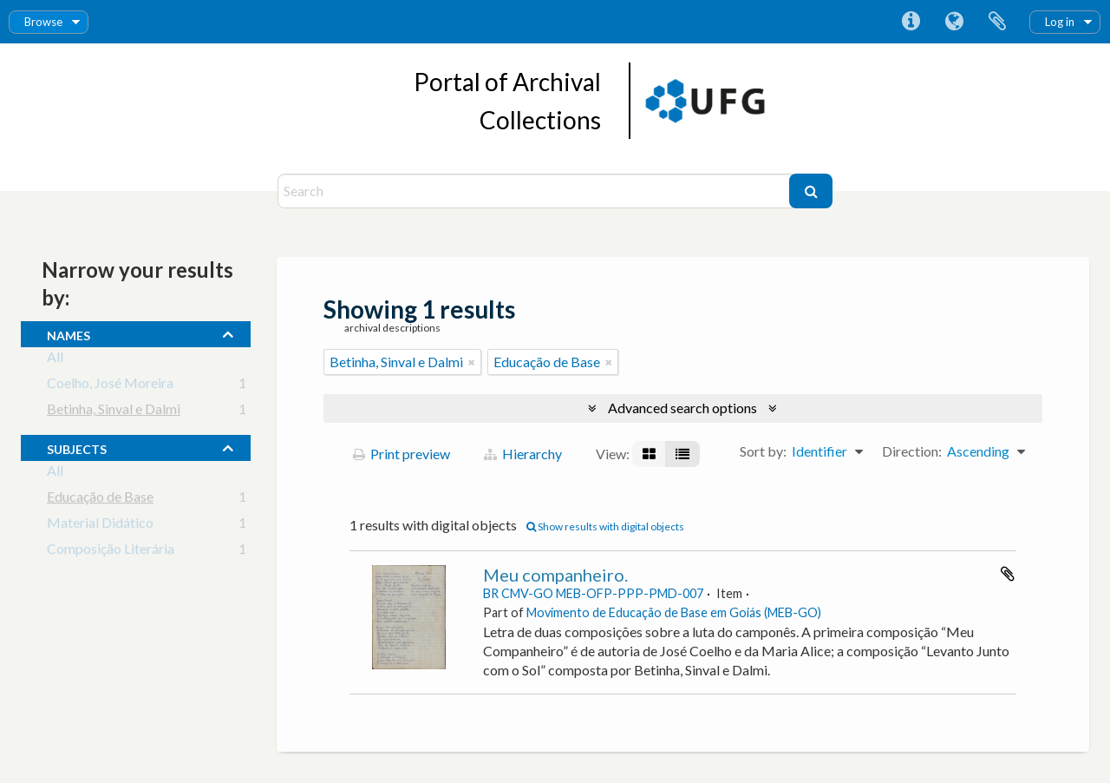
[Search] (535, 191)
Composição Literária (110, 551)
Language (954, 21)
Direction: (912, 451)
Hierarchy (523, 453)
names (68, 333)
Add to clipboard (1007, 573)
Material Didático (100, 525)
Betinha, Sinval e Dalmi (113, 412)
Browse (43, 22)
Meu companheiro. (555, 574)
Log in (1059, 22)
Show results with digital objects (605, 526)
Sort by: (763, 451)
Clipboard (997, 21)
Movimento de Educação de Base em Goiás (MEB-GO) (673, 612)
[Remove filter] (471, 362)
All (55, 360)
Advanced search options (682, 407)
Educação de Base (100, 499)
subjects (77, 447)
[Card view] (649, 454)
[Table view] (682, 454)
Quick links (910, 21)
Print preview (401, 453)
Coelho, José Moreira (110, 386)
